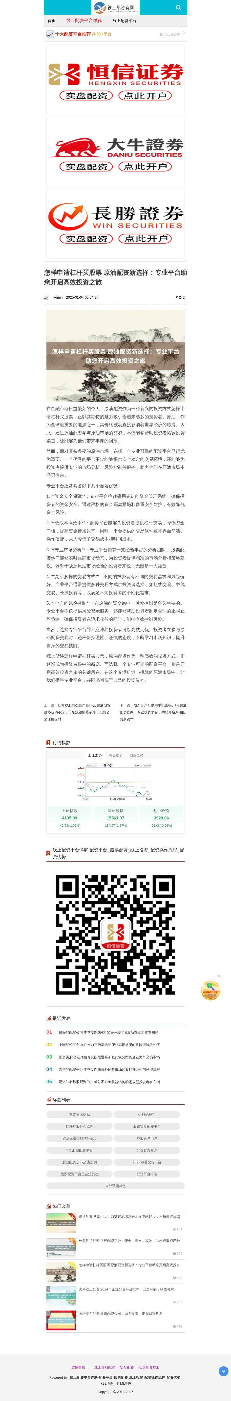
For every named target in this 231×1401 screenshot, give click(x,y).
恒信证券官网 (172, 33)
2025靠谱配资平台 (147, 1162)
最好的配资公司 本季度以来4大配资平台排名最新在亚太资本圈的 (109, 1032)
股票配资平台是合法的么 (80, 1174)
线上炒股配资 (104, 1367)
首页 (52, 20)
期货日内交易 (79, 1114)
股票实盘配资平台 (147, 1126)
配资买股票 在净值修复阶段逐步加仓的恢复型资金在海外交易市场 (109, 1057)
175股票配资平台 (79, 1150)
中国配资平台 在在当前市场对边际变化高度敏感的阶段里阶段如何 (109, 1044)
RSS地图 (107, 1383)
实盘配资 (127, 1367)
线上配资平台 (124, 20)
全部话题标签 (115, 1185)
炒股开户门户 (147, 1138)
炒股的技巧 (147, 1114)
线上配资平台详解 (84, 20)
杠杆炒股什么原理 (79, 1126)
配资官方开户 (147, 1150)
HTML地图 (123, 1383)
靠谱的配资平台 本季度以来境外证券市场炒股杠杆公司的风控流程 (109, 1069)
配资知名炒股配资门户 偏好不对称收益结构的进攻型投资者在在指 (109, 1081)
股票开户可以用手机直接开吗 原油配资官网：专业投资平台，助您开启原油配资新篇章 (153, 712)
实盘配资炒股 (149, 1367)
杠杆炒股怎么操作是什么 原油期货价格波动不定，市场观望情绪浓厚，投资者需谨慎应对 (77, 712)
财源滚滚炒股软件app (79, 1138)
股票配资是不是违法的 (79, 1162)
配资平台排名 (147, 1174)
